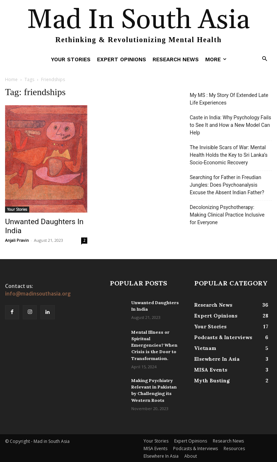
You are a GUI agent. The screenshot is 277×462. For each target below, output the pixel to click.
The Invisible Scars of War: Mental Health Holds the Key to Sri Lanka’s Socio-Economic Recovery (229, 155)
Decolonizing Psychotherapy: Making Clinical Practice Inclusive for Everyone (227, 214)
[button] (265, 59)
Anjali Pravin (17, 240)
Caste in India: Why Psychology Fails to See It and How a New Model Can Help (230, 125)
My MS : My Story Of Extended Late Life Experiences (229, 99)
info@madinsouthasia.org (38, 293)
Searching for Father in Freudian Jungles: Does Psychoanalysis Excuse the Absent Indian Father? (227, 184)
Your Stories (17, 209)
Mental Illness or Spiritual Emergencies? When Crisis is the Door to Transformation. (153, 345)
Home (11, 79)
